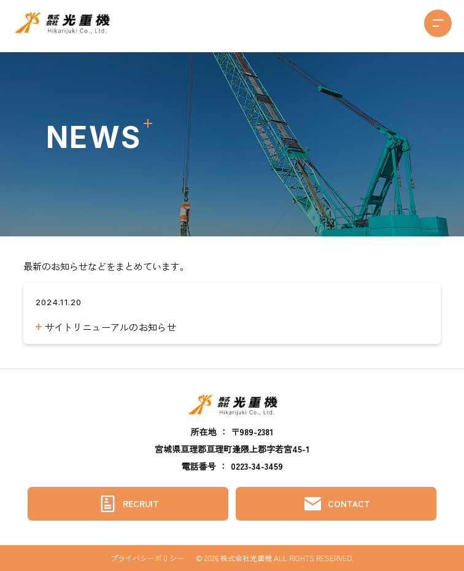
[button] (438, 23)
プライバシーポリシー (147, 558)
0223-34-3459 (257, 466)
